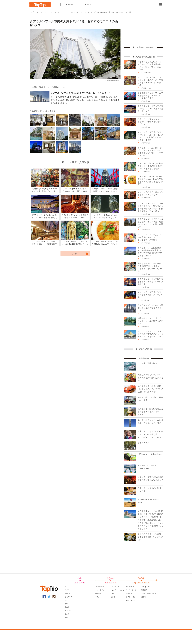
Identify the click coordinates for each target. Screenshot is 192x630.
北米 (66, 600)
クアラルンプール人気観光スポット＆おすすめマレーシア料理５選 (150, 281)
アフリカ (68, 610)
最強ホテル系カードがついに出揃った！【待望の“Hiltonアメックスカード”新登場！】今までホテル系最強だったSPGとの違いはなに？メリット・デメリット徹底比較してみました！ (150, 520)
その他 (113, 597)
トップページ (33, 12)
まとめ (67, 614)
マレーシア (57, 12)
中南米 (67, 607)
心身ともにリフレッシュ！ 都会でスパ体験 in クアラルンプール (150, 121)
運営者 (143, 597)
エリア (88, 4)
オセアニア (68, 597)
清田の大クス (143, 443)
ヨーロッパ (68, 593)
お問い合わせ (130, 600)
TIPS (112, 593)
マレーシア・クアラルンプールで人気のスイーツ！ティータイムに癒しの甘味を (150, 237)
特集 (66, 617)
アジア (45, 12)
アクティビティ (100, 587)
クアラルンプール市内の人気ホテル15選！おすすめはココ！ (103, 12)
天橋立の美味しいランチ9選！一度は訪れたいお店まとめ (150, 378)
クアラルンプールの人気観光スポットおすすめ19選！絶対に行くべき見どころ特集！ (150, 166)
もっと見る (75, 254)
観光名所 (98, 593)
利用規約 (144, 590)
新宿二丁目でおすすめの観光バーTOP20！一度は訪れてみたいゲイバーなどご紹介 (150, 434)
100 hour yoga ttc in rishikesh (150, 454)
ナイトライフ (99, 590)
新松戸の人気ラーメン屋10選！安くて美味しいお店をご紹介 (150, 537)
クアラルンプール (72, 12)
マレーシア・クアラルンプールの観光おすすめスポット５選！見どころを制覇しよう (150, 334)
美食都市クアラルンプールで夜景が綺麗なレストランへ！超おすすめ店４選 (150, 95)
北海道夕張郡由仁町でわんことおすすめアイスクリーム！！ (150, 412)
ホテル (97, 597)
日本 (66, 587)
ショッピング (115, 587)
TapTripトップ (130, 587)
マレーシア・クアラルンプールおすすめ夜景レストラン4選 (150, 294)
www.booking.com (114, 80)
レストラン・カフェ (117, 590)
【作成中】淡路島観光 (147, 363)
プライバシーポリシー (148, 593)
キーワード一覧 (131, 590)
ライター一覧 (130, 597)
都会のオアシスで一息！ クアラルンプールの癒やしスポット (150, 320)
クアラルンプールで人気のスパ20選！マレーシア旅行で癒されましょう (150, 108)
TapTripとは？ (146, 587)
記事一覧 (70, 4)
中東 (66, 604)
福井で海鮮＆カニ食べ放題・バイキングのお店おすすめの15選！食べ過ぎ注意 (150, 389)
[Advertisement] (143, 31)
